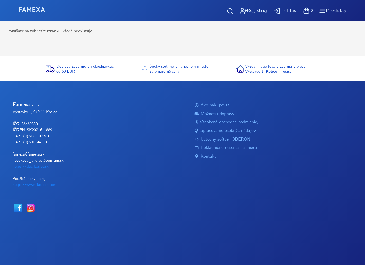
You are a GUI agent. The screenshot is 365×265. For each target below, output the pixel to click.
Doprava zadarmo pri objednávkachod (86, 69)
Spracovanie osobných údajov (225, 131)
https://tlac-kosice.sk (31, 166)
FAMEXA (31, 10)
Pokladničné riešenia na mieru (225, 148)
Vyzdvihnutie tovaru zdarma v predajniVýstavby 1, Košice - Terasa (277, 69)
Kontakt (205, 156)
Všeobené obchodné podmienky (226, 122)
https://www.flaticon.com (35, 184)
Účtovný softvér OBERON (222, 139)
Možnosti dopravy (214, 114)
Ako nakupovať (211, 105)
